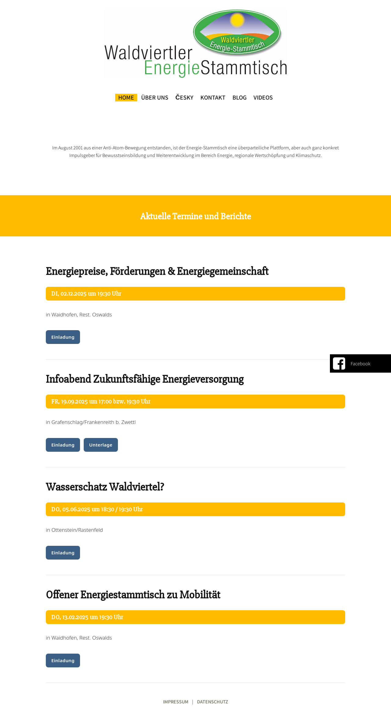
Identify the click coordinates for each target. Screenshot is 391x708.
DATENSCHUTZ (212, 702)
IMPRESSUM (175, 702)
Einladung (63, 337)
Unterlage (100, 445)
